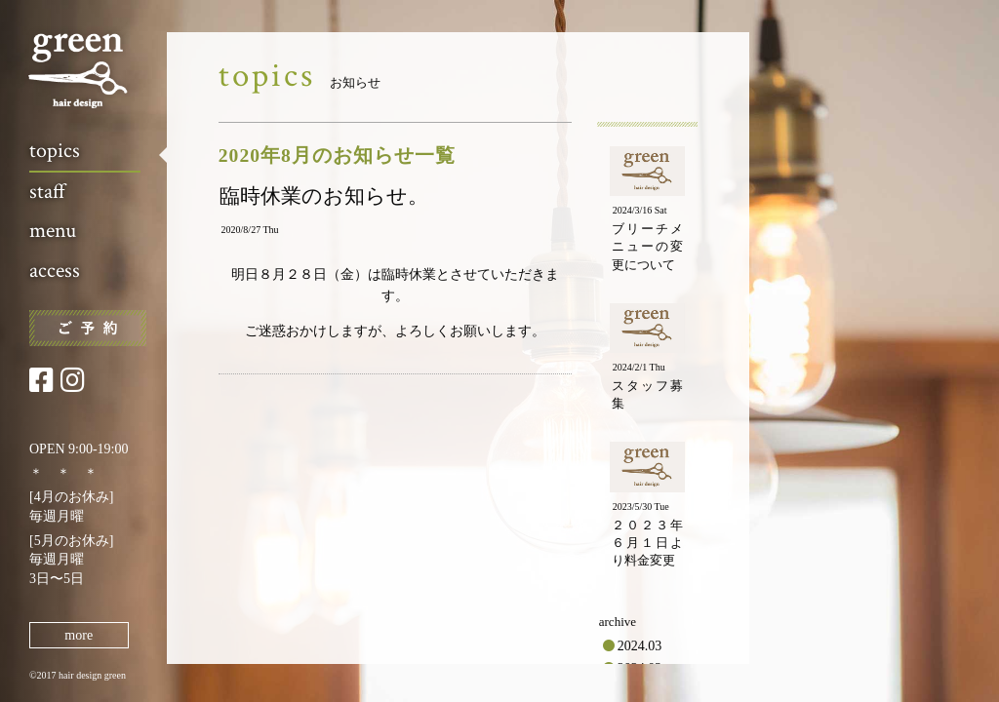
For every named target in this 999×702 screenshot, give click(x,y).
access (54, 270)
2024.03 (640, 646)
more (78, 635)
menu (52, 230)
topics (54, 150)
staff (47, 191)
